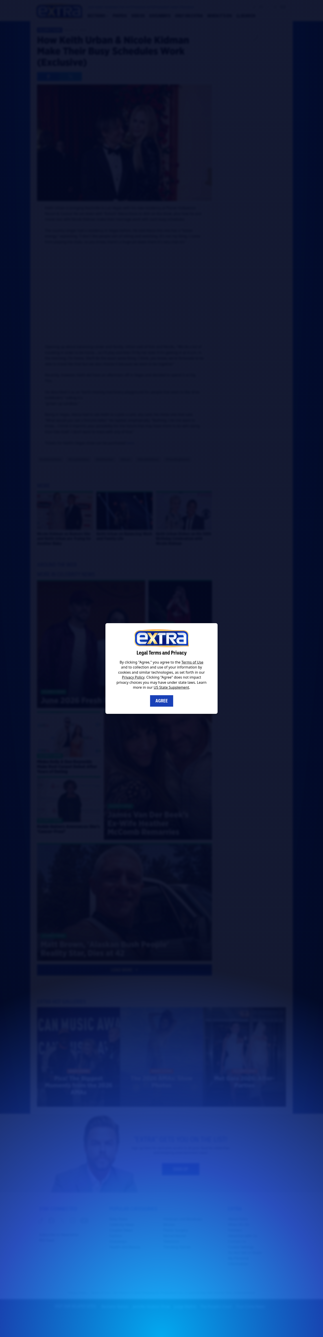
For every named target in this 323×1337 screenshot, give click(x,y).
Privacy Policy (133, 677)
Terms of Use (192, 662)
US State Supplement (171, 687)
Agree (161, 701)
